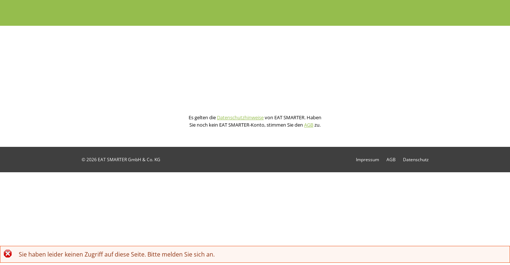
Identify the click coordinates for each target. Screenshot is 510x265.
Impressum (367, 159)
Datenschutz (416, 159)
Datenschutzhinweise (240, 117)
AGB (308, 124)
